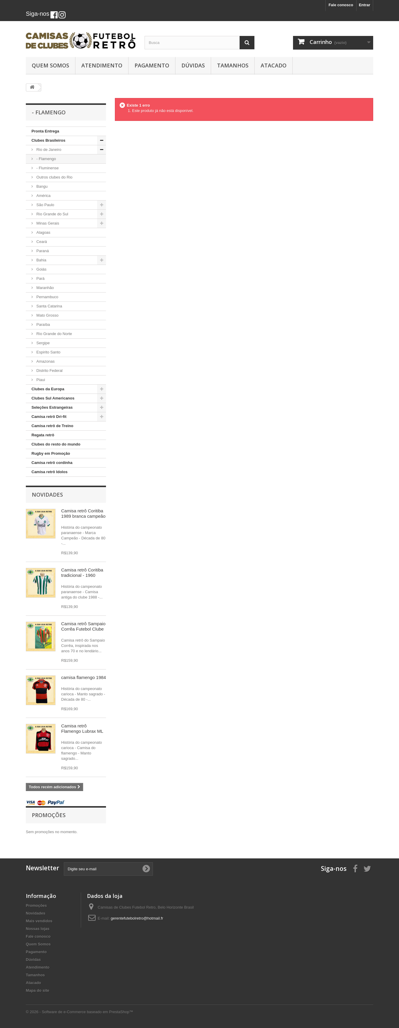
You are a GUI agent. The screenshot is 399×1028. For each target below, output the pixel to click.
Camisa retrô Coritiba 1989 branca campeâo (83, 513)
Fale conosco (341, 5)
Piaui (40, 380)
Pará (40, 278)
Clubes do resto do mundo (55, 444)
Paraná (42, 251)
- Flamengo (45, 159)
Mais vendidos (39, 921)
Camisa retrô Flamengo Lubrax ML (82, 728)
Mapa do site (37, 990)
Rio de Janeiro (48, 149)
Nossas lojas (38, 928)
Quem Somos (50, 65)
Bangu (41, 186)
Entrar (364, 5)
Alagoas (42, 232)
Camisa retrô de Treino (52, 426)
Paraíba (42, 324)
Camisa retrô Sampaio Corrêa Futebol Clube (83, 626)
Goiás (41, 269)
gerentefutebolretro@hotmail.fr (137, 918)
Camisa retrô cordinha (51, 462)
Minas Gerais (47, 223)
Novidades (47, 494)
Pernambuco (46, 297)
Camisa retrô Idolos (49, 472)
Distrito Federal (49, 370)
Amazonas (45, 361)
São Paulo (44, 205)
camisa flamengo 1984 (83, 677)
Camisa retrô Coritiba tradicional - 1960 (82, 572)
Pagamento (151, 65)
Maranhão (44, 287)
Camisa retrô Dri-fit (48, 416)
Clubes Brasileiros (48, 140)
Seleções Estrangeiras (52, 407)
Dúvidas (193, 65)
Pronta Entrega (45, 131)
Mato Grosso (46, 315)
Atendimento (101, 65)
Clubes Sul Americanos (53, 398)
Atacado (273, 65)
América (42, 195)
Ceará (41, 241)
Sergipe (42, 343)
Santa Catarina (48, 306)
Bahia (40, 260)
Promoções (49, 815)
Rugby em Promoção (50, 453)
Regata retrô (42, 435)
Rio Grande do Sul (51, 214)
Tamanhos (232, 65)
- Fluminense (47, 168)
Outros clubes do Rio (53, 177)
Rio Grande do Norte (53, 333)
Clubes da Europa (47, 389)
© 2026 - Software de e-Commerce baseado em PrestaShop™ (79, 1012)
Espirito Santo (48, 352)
